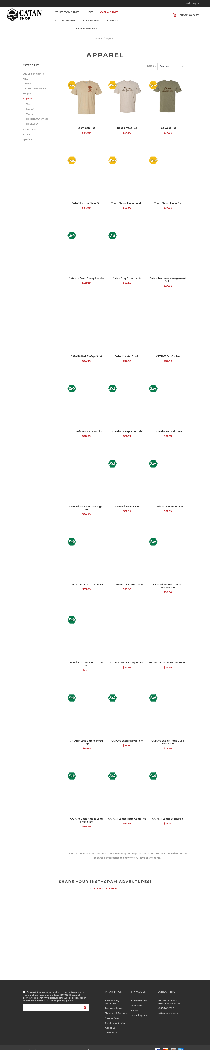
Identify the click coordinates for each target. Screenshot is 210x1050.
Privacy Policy (113, 1012)
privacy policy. (65, 994)
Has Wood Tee (167, 122)
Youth (29, 108)
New (89, 11)
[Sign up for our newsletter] (56, 1001)
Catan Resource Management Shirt (168, 274)
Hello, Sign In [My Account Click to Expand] (193, 3)
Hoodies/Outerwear (37, 113)
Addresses (137, 999)
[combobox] (145, 14)
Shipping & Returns (116, 1007)
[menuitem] (118, 996)
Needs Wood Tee (127, 122)
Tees (28, 98)
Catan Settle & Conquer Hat (127, 656)
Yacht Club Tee (86, 122)
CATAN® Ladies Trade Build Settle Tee (167, 736)
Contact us (111, 1026)
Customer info (139, 994)
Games (107, 11)
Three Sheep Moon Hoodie (127, 197)
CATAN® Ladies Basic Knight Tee (86, 502)
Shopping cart (139, 1009)
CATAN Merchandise (34, 82)
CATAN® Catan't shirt (127, 350)
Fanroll (110, 17)
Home (98, 32)
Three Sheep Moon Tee (168, 197)
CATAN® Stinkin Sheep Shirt (168, 500)
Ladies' (30, 103)
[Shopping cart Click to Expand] (187, 15)
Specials (85, 23)
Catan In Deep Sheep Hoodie (86, 272)
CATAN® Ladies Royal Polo (127, 734)
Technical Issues (114, 1002)
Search (164, 14)
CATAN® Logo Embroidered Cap (86, 736)
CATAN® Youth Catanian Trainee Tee (167, 580)
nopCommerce (101, 1044)
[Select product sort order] (171, 60)
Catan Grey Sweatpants (127, 272)
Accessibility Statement (112, 996)
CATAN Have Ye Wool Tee (86, 197)
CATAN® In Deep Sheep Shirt (127, 425)
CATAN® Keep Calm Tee (168, 425)
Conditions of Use (115, 1017)
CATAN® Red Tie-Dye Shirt (86, 350)
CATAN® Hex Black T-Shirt (86, 425)
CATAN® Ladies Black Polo (168, 812)
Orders (135, 1004)
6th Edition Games (67, 11)
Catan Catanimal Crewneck (86, 578)
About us (110, 1022)
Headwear (32, 118)
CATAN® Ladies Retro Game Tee (127, 812)
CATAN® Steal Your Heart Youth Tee (86, 658)
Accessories (90, 17)
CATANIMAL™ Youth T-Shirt (127, 578)
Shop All (27, 87)
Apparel (65, 17)
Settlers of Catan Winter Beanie (168, 656)
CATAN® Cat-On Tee (168, 350)
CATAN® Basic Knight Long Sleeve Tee (86, 814)
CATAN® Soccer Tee (127, 500)
